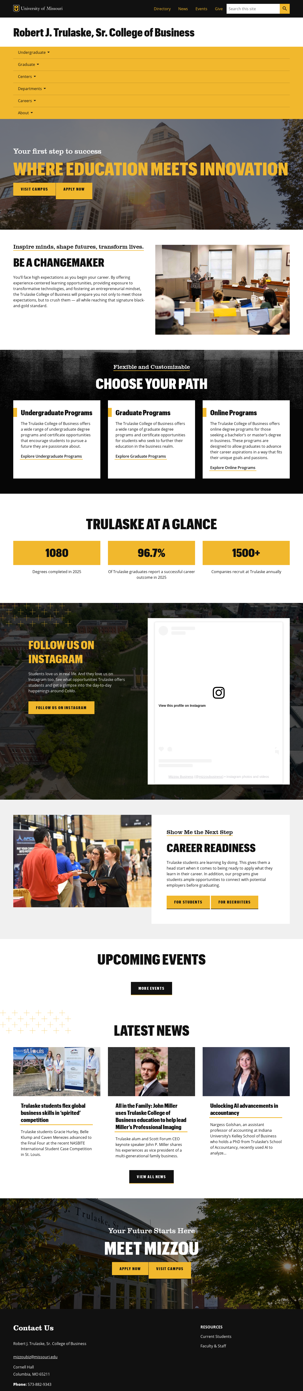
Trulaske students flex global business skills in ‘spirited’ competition (53, 1048)
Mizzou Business (181, 713)
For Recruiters (234, 838)
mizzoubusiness (211, 713)
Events (201, 8)
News (183, 8)
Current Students (216, 1269)
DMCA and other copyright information (131, 1377)
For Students (188, 838)
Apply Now (128, 1204)
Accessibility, (169, 1377)
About (198, 52)
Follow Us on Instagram (61, 643)
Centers (103, 52)
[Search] (285, 9)
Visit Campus (171, 1204)
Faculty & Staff (213, 1278)
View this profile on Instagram (182, 641)
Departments (137, 52)
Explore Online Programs (232, 403)
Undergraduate (34, 52)
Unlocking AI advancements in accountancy (244, 1045)
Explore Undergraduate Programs (51, 392)
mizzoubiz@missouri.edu (35, 1289)
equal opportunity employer (51, 1362)
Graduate (72, 52)
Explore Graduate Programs (141, 392)
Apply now (77, 128)
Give (219, 8)
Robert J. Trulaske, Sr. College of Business (104, 32)
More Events (151, 924)
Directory (162, 8)
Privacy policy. (189, 1377)
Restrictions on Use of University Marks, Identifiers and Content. (58, 1377)
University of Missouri (62, 1371)
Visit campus (34, 128)
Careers (171, 52)
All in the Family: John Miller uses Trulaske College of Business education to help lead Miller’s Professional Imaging (151, 1052)
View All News (151, 1112)
